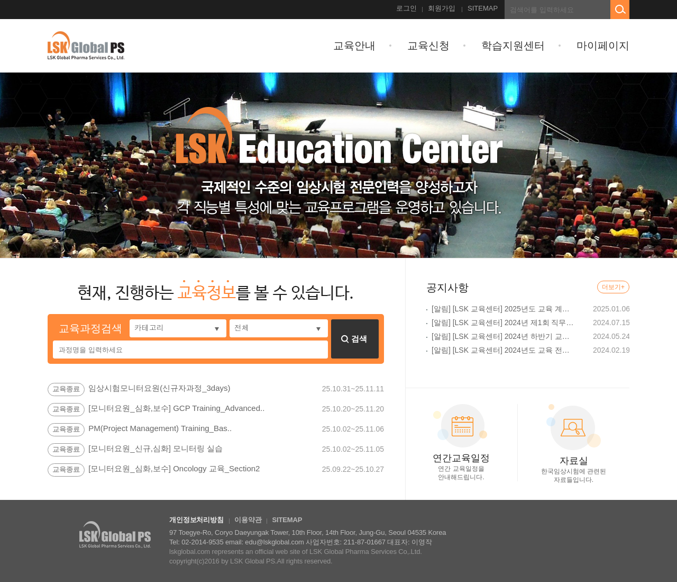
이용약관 (247, 520)
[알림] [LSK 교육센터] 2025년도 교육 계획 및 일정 (504, 309)
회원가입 (441, 8)
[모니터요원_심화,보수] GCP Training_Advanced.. (176, 409)
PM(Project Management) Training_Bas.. (160, 429)
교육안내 (354, 45)
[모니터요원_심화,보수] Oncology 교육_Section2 (174, 469)
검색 (354, 338)
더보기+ (613, 287)
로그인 (406, 8)
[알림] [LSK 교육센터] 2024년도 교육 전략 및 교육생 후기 (504, 350)
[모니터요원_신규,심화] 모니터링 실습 (155, 449)
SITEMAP (483, 8)
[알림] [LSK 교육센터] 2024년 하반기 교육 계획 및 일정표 (504, 336)
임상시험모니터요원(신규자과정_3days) (159, 388)
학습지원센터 (513, 45)
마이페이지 (603, 45)
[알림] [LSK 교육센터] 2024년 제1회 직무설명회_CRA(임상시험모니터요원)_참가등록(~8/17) (504, 322)
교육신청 (428, 45)
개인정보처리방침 (196, 520)
